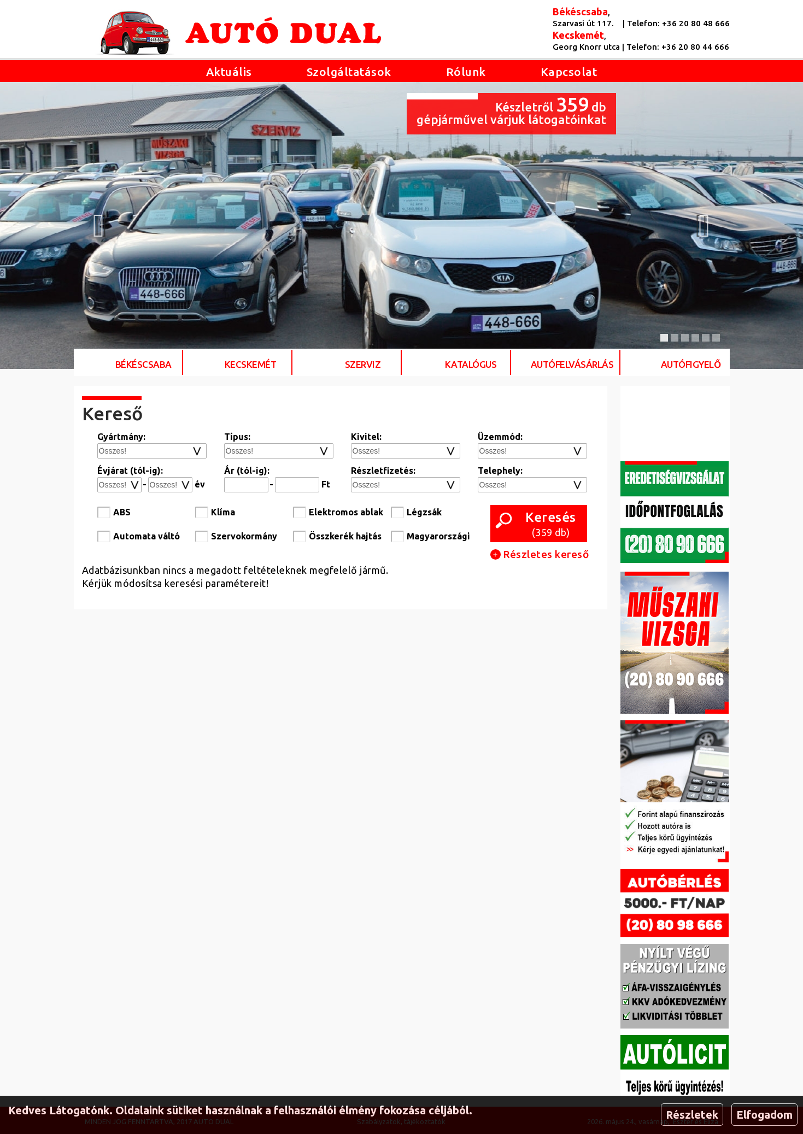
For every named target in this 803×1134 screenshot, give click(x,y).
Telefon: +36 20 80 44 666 (677, 46)
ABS (122, 512)
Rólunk (466, 71)
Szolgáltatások (349, 71)
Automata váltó (146, 536)
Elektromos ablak (346, 512)
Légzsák (424, 512)
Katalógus (471, 364)
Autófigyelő (691, 364)
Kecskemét (251, 364)
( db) (550, 524)
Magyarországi (438, 536)
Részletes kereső (539, 554)
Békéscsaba (143, 364)
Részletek (692, 1114)
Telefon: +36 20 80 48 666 (678, 23)
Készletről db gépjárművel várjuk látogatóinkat (511, 109)
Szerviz (363, 364)
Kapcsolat (569, 71)
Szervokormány (244, 536)
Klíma (223, 512)
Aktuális (229, 71)
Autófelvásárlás (572, 364)
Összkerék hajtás (345, 536)
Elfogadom (764, 1114)
